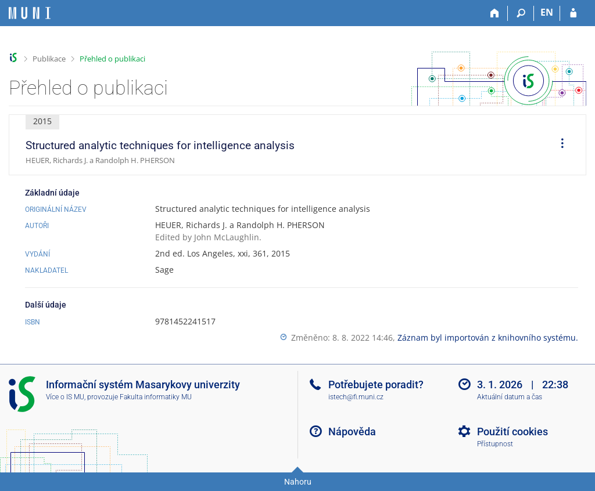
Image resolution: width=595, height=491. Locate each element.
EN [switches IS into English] (546, 12)
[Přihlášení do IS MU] (573, 13)
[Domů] (495, 13)
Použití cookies (512, 431)
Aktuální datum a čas (509, 397)
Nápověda (352, 431)
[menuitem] (558, 145)
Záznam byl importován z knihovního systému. (487, 337)
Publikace (49, 58)
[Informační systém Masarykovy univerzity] (30, 13)
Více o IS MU (65, 397)
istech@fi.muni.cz (355, 397)
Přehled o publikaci (112, 58)
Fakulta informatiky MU (156, 397)
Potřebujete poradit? (376, 384)
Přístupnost (495, 444)
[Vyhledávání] (521, 13)
